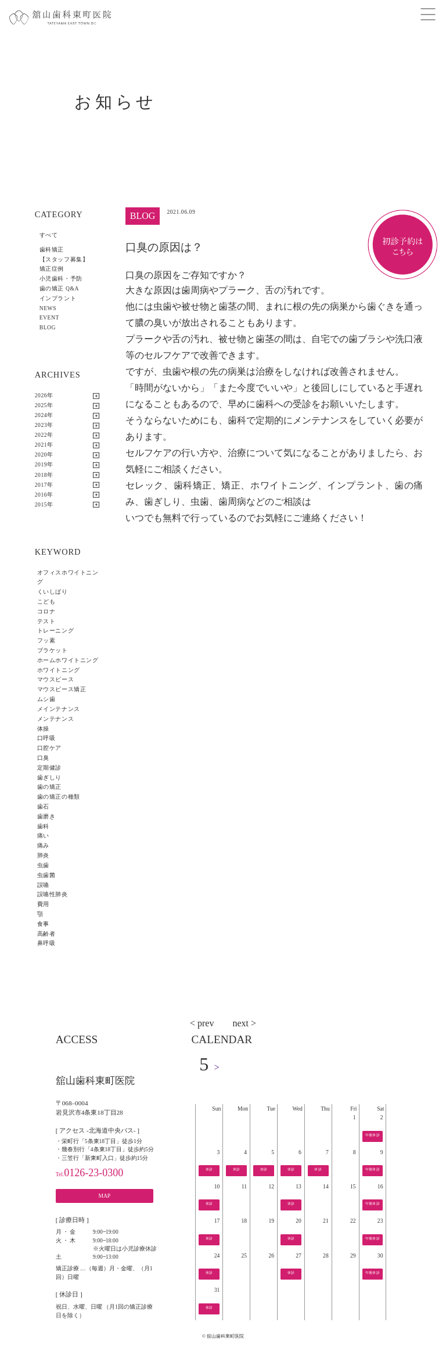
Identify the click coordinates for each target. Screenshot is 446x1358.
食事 (43, 924)
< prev (202, 1023)
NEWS (48, 308)
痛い (43, 835)
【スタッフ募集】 (64, 259)
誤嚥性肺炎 (52, 894)
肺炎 (43, 855)
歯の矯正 (49, 787)
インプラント (57, 298)
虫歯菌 (46, 875)
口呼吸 (46, 738)
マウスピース (55, 679)
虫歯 (43, 865)
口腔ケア (49, 748)
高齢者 (46, 934)
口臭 (43, 758)
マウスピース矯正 (62, 689)
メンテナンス (55, 719)
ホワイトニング (58, 670)
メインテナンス (58, 709)
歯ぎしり (49, 777)
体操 (43, 728)
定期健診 (49, 767)
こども (46, 601)
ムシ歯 (46, 699)
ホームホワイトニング (68, 660)
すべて (48, 235)
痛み (43, 845)
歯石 (43, 806)
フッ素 (46, 640)
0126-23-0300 (90, 1173)
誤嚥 (43, 885)
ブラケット (52, 650)
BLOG (47, 327)
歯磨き (46, 816)
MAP (104, 1195)
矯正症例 (51, 268)
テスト (46, 621)
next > (244, 1023)
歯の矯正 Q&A (59, 288)
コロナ (46, 611)
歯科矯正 (51, 249)
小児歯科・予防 (60, 278)
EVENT (49, 317)
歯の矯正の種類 (58, 796)
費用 (43, 904)
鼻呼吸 (46, 943)
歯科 (43, 826)
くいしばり (52, 591)
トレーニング (55, 630)
